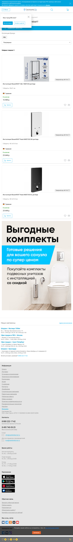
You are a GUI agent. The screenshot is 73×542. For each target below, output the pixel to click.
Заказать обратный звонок (10, 502)
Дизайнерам (6, 389)
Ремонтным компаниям (9, 394)
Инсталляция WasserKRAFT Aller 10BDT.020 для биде (19, 84)
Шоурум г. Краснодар (8, 349)
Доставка (5, 372)
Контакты (5, 386)
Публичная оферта (8, 396)
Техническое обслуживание (10, 376)
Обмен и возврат (7, 399)
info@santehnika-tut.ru (13, 435)
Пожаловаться (6, 507)
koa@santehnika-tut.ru (13, 440)
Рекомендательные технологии (11, 404)
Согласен (36, 532)
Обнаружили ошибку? (8, 510)
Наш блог (5, 406)
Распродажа (6, 379)
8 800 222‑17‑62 (8, 421)
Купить (7, 105)
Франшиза (5, 409)
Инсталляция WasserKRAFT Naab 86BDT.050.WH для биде (20, 139)
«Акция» (47, 5)
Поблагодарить (7, 505)
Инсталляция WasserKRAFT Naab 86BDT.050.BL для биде (20, 194)
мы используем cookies (52, 528)
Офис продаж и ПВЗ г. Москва (11, 335)
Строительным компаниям (10, 391)
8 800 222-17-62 (23, 356)
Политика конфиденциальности (12, 401)
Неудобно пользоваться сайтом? (12, 512)
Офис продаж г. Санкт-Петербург (12, 342)
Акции (4, 381)
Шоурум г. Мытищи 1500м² (10, 328)
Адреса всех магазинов (65, 323)
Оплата (4, 369)
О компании (5, 384)
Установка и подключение (10, 374)
